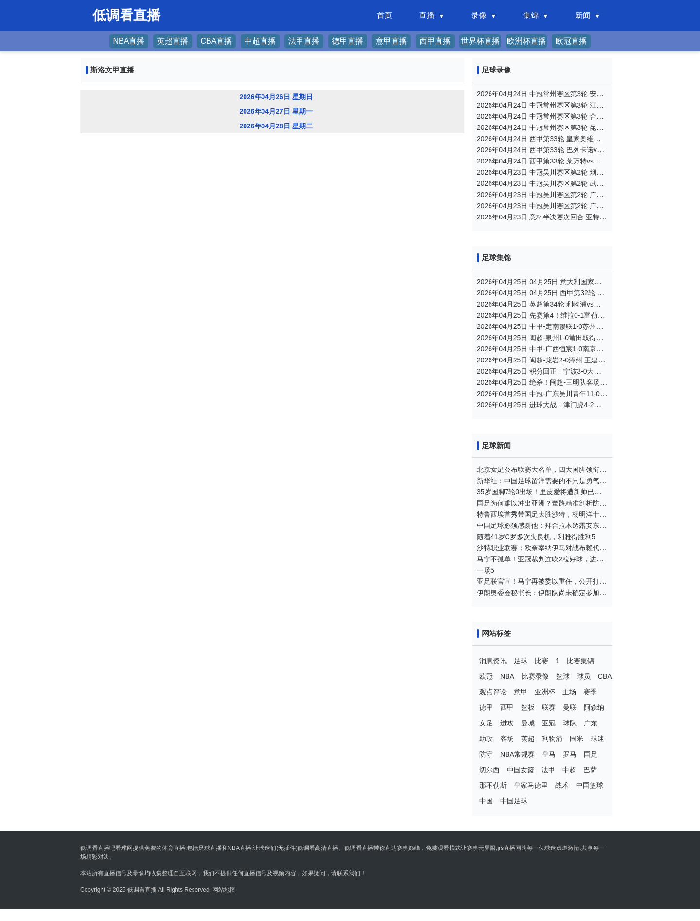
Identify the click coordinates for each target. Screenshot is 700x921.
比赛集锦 (580, 661)
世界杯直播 (480, 41)
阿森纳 (594, 707)
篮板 (528, 707)
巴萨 (590, 770)
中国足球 (513, 801)
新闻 (583, 15)
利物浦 (552, 738)
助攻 (486, 738)
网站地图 (224, 889)
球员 (584, 676)
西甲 (507, 707)
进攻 (507, 723)
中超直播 (260, 41)
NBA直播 (129, 41)
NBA (507, 676)
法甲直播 (303, 41)
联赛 (549, 707)
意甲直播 (391, 41)
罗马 (570, 754)
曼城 (528, 723)
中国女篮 (520, 770)
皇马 (549, 754)
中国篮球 (589, 785)
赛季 (590, 692)
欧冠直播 (571, 41)
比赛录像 (535, 676)
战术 (562, 785)
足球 (520, 661)
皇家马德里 (531, 785)
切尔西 (489, 770)
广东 (590, 723)
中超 (569, 770)
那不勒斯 (493, 785)
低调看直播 (142, 889)
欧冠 (486, 676)
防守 (486, 754)
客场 (507, 738)
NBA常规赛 (517, 754)
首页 (384, 15)
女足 (486, 723)
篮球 (563, 676)
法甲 (548, 770)
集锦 (531, 15)
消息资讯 (493, 661)
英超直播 (172, 41)
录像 (479, 15)
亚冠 (549, 723)
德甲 (486, 707)
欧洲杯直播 (526, 41)
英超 (528, 738)
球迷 (597, 738)
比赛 (541, 661)
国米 (576, 738)
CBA (605, 676)
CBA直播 (216, 41)
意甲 (520, 692)
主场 (569, 692)
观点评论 (493, 692)
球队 (570, 723)
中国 (486, 801)
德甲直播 (347, 41)
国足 (590, 754)
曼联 (570, 707)
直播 (427, 15)
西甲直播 (435, 41)
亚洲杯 (545, 692)
